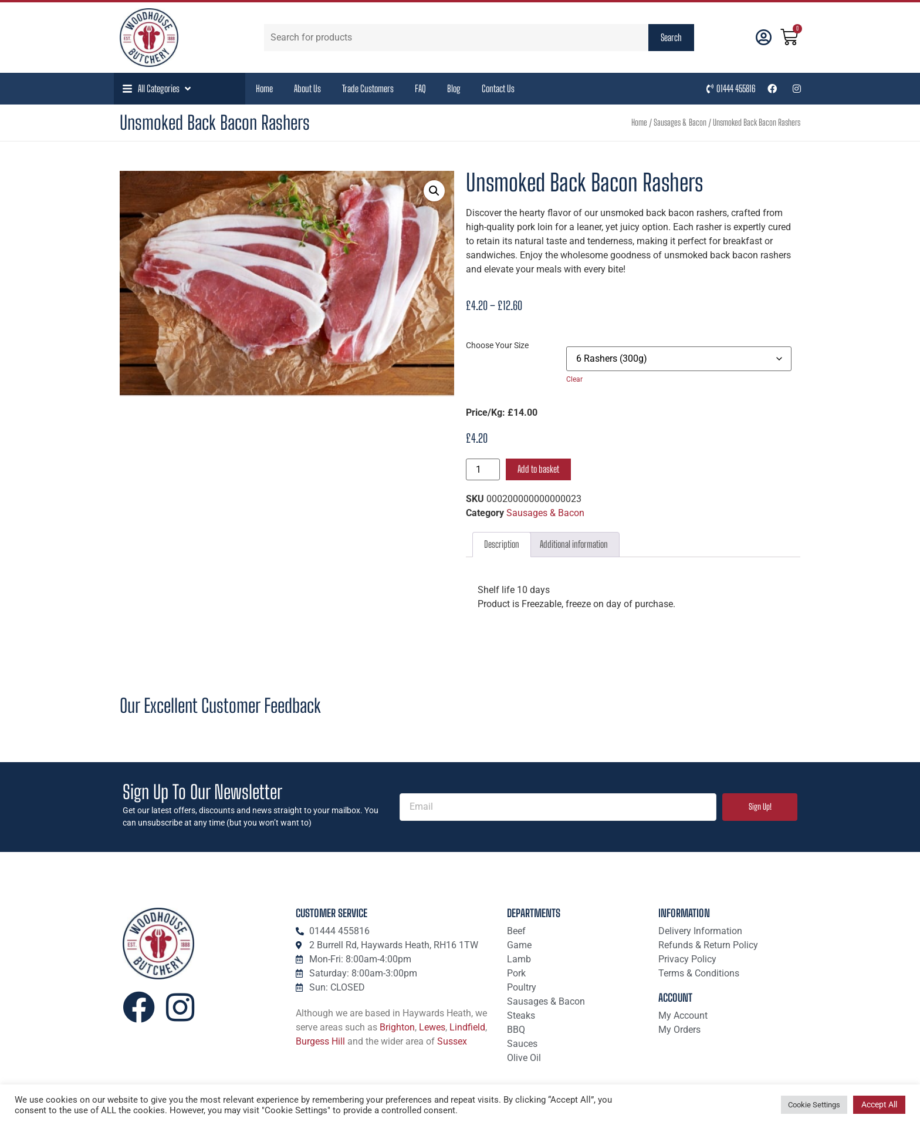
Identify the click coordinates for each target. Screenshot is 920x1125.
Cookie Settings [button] (814, 1104)
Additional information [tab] (574, 544)
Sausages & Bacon (680, 122)
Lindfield (467, 1027)
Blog (454, 88)
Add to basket (538, 468)
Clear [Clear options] (574, 379)
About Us (307, 88)
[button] (158, 89)
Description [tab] (501, 544)
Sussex (452, 1041)
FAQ (420, 88)
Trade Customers (368, 88)
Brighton (397, 1027)
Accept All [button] (879, 1104)
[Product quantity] (483, 469)
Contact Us (498, 88)
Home (264, 88)
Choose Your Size (497, 346)
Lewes (432, 1027)
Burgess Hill (320, 1041)
